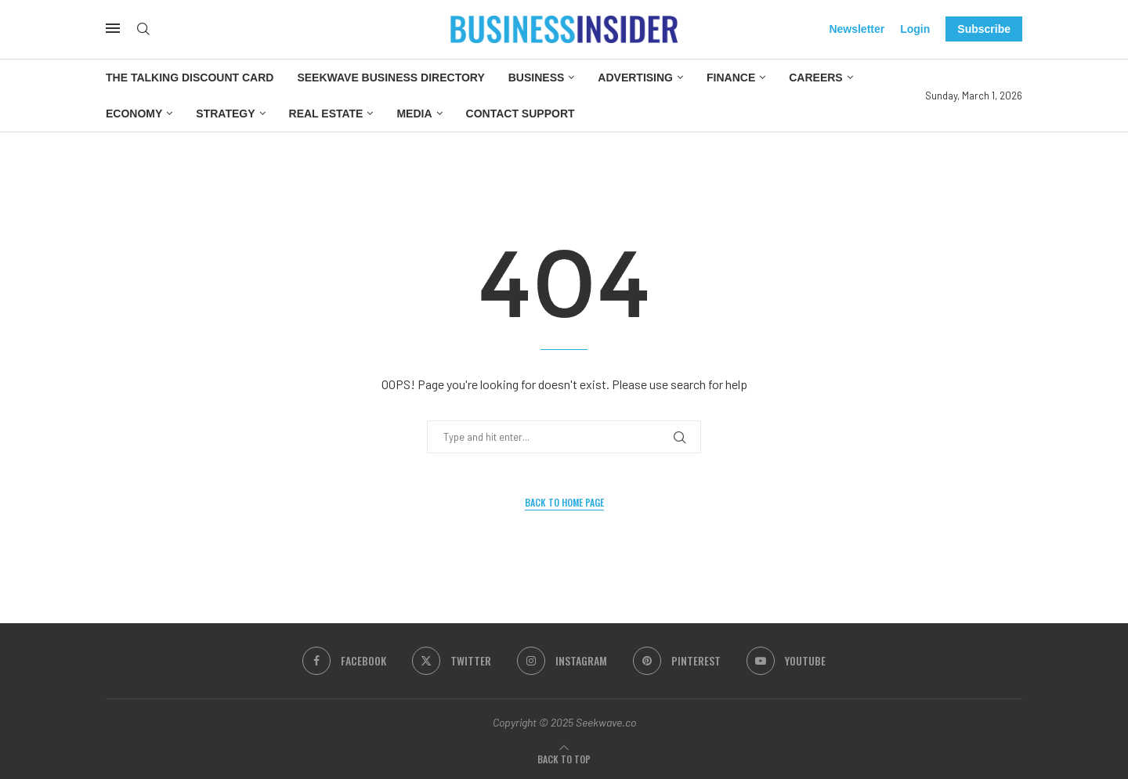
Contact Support (520, 113)
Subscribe (983, 29)
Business (536, 77)
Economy (134, 113)
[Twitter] (451, 661)
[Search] (143, 29)
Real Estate (326, 113)
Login (915, 29)
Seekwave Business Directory (390, 77)
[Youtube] (786, 661)
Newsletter (856, 29)
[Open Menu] (113, 28)
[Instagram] (562, 661)
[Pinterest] (677, 661)
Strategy (225, 113)
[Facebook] (344, 661)
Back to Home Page (564, 502)
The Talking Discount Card (189, 77)
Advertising (635, 77)
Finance (731, 77)
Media (414, 113)
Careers (815, 77)
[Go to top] (564, 759)
